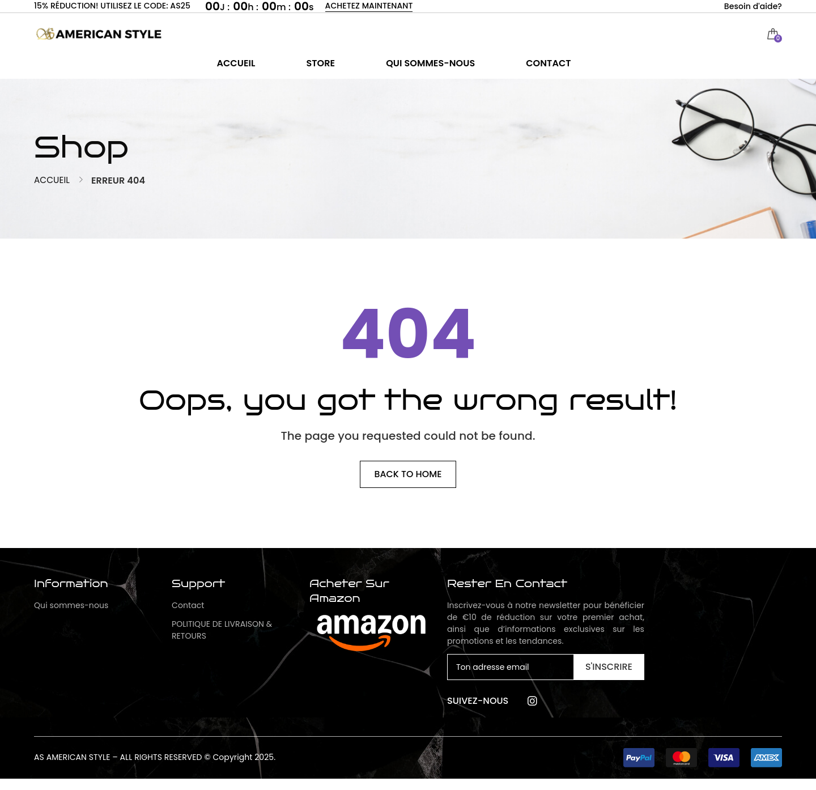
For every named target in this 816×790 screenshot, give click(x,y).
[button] (702, 769)
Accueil (52, 191)
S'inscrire (608, 678)
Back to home (408, 485)
